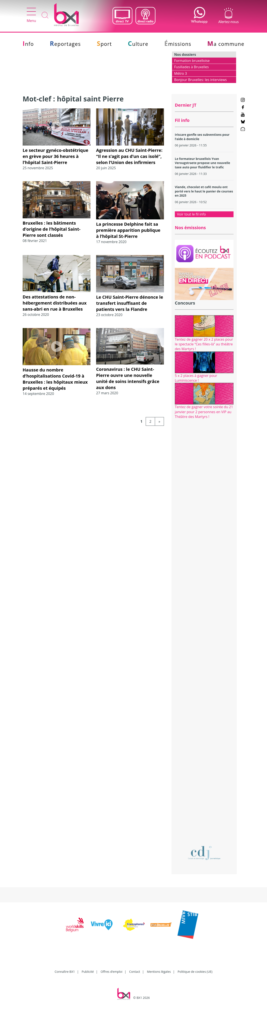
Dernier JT (185, 105)
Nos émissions (190, 227)
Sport (104, 43)
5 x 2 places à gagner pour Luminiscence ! (196, 378)
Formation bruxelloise (192, 60)
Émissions (177, 43)
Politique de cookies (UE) (195, 972)
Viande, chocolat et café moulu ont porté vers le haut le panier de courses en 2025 (204, 191)
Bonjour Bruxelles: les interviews (200, 79)
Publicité (88, 972)
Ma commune (225, 43)
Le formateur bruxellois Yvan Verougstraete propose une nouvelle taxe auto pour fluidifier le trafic (202, 163)
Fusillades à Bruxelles (191, 67)
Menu (31, 15)
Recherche (45, 15)
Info (28, 43)
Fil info (182, 120)
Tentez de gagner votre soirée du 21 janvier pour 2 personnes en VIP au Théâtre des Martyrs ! (204, 411)
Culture (138, 43)
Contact (134, 972)
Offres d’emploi (111, 972)
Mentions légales (159, 972)
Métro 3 (180, 73)
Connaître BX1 (65, 972)
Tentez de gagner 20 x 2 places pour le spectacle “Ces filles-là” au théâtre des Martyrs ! (204, 344)
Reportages (65, 43)
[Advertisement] (204, 494)
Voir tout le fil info (191, 214)
